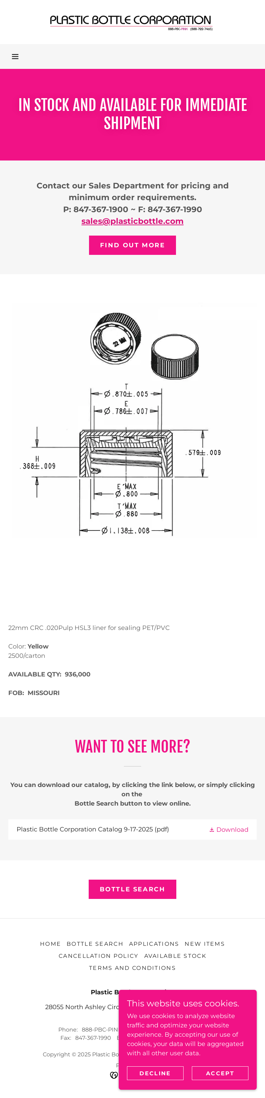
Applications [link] (154, 944)
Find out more (132, 245)
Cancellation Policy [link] (98, 956)
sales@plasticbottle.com (132, 221)
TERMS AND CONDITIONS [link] (132, 968)
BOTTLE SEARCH (132, 889)
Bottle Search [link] (95, 944)
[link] (132, 22)
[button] (15, 56)
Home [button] (50, 944)
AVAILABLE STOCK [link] (175, 956)
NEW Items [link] (205, 944)
